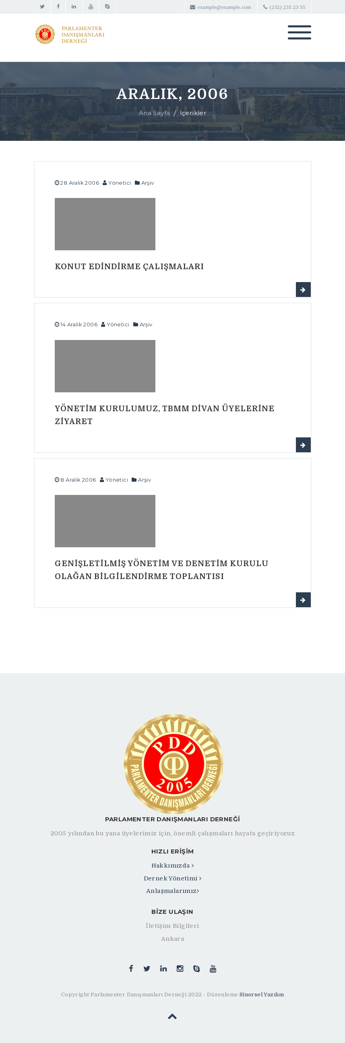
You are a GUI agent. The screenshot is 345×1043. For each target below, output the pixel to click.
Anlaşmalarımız (172, 891)
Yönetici (119, 182)
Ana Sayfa (154, 113)
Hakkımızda (172, 865)
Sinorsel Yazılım (262, 994)
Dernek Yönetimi (173, 878)
